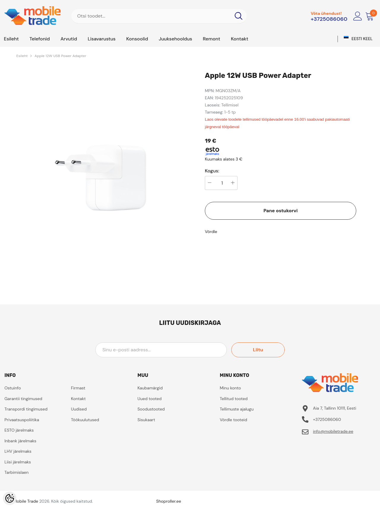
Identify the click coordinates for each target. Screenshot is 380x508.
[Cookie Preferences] (9, 498)
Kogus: (212, 171)
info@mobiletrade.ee (333, 431)
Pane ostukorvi (280, 210)
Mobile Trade (25, 501)
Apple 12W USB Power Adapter (60, 56)
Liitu (258, 350)
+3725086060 (329, 19)
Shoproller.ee (168, 501)
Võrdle (211, 231)
